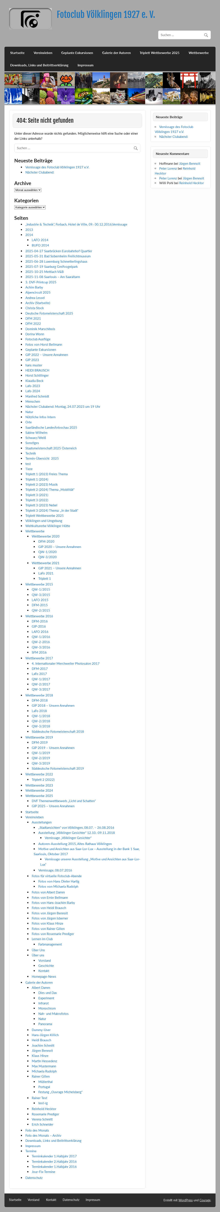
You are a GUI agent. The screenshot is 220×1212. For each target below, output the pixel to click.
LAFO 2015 (40, 600)
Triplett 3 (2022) (36, 500)
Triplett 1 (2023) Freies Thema (46, 474)
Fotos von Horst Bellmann (43, 344)
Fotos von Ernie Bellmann (50, 897)
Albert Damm (41, 987)
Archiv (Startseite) (37, 303)
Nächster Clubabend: (39, 172)
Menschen (32, 401)
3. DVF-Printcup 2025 (40, 282)
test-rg (43, 1103)
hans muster (33, 365)
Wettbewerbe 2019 (39, 737)
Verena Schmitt (42, 1119)
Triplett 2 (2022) (43, 779)
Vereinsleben (43, 53)
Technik (30, 453)
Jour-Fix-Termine (43, 1172)
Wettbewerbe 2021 (45, 563)
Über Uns (38, 950)
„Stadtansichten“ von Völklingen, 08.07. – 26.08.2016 (76, 827)
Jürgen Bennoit (42, 1050)
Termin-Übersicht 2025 (42, 458)
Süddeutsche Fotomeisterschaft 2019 (58, 768)
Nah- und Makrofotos (53, 1013)
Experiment (46, 998)
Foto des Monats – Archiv (43, 1135)
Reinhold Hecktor (44, 1109)
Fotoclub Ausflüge (38, 339)
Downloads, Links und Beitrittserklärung (39, 65)
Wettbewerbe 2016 (39, 616)
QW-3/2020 (47, 557)
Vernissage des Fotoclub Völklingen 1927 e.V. (57, 167)
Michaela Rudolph (44, 1071)
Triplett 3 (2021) (36, 495)
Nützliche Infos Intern (40, 417)
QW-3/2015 (41, 595)
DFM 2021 (33, 318)
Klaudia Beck (34, 381)
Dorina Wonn (34, 334)
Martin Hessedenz (44, 1061)
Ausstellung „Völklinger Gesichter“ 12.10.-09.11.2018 (76, 833)
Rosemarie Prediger (45, 1114)
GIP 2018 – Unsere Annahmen (53, 705)
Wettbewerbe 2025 (39, 796)
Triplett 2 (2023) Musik (41, 484)
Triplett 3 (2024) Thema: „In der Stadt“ (51, 510)
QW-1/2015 (41, 589)
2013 (29, 230)
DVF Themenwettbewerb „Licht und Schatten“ (64, 801)
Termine (30, 1151)
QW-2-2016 (41, 642)
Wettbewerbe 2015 (39, 584)
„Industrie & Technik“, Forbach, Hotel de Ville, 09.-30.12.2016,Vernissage (76, 224)
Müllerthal (45, 1082)
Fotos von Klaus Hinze (47, 923)
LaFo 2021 (46, 573)
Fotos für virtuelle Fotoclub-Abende (57, 876)
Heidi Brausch (41, 1040)
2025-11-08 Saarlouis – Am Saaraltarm (52, 277)
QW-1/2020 (47, 552)
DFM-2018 (40, 700)
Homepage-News (44, 976)
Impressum (86, 65)
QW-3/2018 (41, 726)
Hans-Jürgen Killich (45, 1035)
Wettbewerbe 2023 (39, 785)
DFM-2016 (40, 621)
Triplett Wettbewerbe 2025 (159, 53)
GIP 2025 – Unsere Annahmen (53, 806)
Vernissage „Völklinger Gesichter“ (68, 838)
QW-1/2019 (41, 753)
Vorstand (44, 960)
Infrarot (43, 1003)
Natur (29, 412)
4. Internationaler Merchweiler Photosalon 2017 (66, 663)
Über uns (38, 955)
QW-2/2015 (41, 610)
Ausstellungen (42, 822)
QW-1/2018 (41, 716)
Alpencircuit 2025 (38, 292)
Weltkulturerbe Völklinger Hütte (47, 526)
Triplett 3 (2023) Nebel (41, 505)
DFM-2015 (40, 605)
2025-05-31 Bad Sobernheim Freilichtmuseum (58, 256)
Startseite (17, 53)
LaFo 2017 (39, 674)
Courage (205, 1200)
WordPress (185, 1200)
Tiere (29, 469)
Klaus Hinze (40, 1056)
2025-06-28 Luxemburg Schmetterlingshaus (56, 261)
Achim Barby (34, 287)
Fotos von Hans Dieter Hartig (58, 881)
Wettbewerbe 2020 (45, 536)
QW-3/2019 (41, 763)
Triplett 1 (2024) (36, 479)
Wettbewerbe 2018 (39, 695)
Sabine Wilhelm (36, 432)
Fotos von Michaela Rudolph (58, 886)
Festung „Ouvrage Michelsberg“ (60, 1092)
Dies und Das (47, 993)
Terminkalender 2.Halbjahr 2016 (54, 1161)
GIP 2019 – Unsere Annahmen (53, 748)
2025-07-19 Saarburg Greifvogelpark (51, 266)
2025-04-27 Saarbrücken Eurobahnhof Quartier (58, 251)
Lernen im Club (42, 939)
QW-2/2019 (41, 758)
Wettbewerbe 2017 (39, 658)
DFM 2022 (33, 323)
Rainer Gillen (41, 1076)
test (28, 464)
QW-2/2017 (41, 684)
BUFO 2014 (40, 245)
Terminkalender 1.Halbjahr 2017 (54, 1156)
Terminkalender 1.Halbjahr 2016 (54, 1166)
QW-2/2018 (41, 721)
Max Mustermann (44, 1066)
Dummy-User (41, 1030)
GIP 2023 (32, 360)
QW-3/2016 (41, 647)
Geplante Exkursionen (77, 53)
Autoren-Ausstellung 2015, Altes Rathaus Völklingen (75, 844)
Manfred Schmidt (37, 396)
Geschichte (46, 965)
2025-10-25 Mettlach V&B (44, 272)
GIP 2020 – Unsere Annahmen (59, 547)
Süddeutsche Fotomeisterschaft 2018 (58, 731)
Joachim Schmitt (43, 1045)
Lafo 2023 (32, 386)
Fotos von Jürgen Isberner (50, 918)
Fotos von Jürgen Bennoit (50, 913)
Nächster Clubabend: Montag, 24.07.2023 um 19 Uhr (62, 406)
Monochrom (47, 1008)
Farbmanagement (50, 944)
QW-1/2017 (41, 679)
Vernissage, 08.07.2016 (55, 870)
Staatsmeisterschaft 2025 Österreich (51, 448)
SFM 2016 (39, 652)
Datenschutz (34, 1178)
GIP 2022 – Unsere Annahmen (46, 355)
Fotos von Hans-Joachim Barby (53, 903)
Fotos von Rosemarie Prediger (53, 934)
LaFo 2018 (39, 711)
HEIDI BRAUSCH (37, 370)
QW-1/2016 (41, 637)
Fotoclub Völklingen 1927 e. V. (106, 14)
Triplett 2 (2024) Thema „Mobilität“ (49, 489)
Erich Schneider (42, 1124)
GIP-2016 (39, 626)
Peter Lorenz (168, 168)
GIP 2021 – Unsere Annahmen (59, 568)
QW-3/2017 (41, 689)
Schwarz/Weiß (35, 438)
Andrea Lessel (35, 298)
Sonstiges (32, 443)
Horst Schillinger (37, 375)
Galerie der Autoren (116, 53)
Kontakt (43, 971)
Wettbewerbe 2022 (39, 774)
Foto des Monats (37, 1130)
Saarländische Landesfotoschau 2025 (51, 427)
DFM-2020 (46, 541)
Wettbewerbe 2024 (39, 790)
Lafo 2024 (32, 391)
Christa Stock (34, 308)
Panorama (45, 1024)
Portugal (44, 1087)
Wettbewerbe (199, 53)
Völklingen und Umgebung (43, 521)
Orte (28, 422)
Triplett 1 (44, 578)
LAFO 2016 (40, 632)
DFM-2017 (40, 668)
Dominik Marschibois (40, 329)
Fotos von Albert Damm (48, 892)
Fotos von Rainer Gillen (48, 929)
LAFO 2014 (40, 240)
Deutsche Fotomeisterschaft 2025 (49, 313)
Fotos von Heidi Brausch (49, 908)
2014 (29, 235)
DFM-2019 (40, 742)
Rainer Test (39, 1098)
